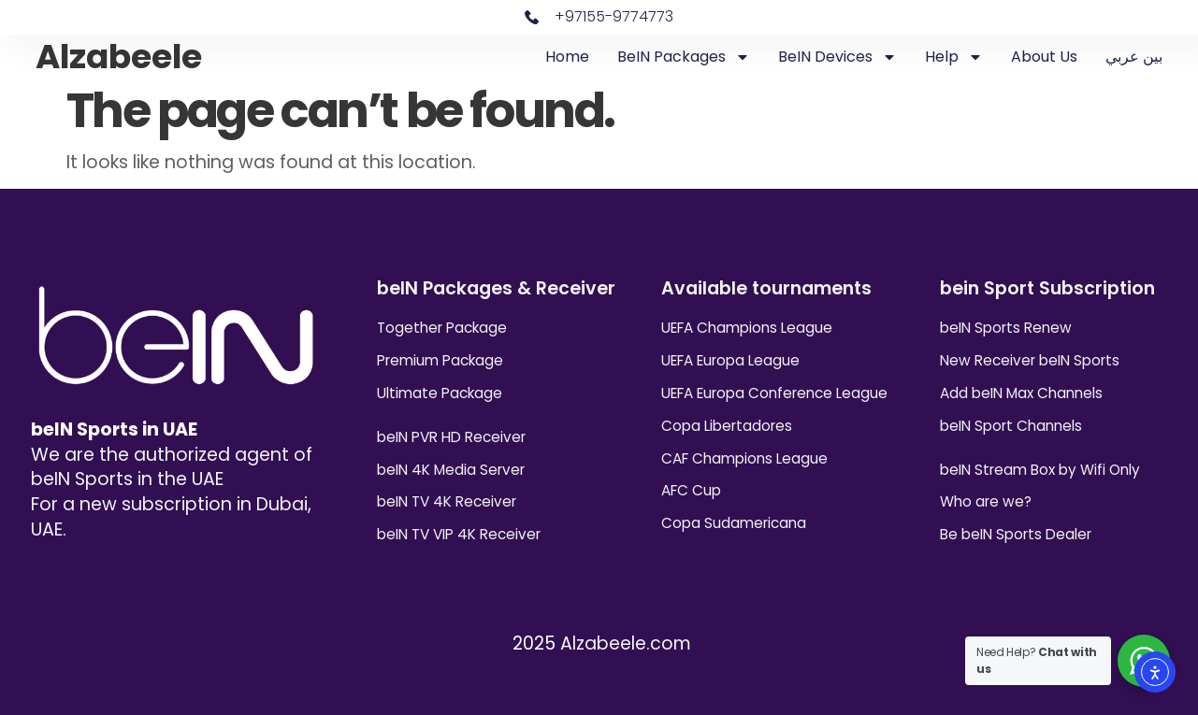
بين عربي (1133, 56)
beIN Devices (837, 57)
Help (954, 57)
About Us (1044, 56)
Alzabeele (119, 56)
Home (567, 56)
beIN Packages (683, 57)
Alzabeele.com (625, 643)
